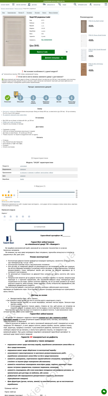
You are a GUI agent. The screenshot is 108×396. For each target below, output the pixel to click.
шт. (42, 25)
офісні (51, 172)
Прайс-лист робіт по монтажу (12, 122)
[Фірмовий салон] (85, 5)
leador (22, 179)
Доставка (37, 13)
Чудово (29, 220)
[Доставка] (38, 5)
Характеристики (12, 13)
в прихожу (31, 172)
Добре (23, 220)
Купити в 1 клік (42, 51)
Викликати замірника (9, 111)
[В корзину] (66, 52)
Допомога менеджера (54, 58)
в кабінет (37, 172)
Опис (3, 13)
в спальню (23, 172)
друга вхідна (44, 172)
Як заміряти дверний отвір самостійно (15, 115)
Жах (4, 220)
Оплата (44, 13)
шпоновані (23, 166)
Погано (11, 220)
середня (22, 176)
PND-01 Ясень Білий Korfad (97, 35)
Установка (29, 13)
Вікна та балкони (53, 13)
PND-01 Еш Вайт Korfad (96, 21)
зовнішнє (23, 169)
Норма (17, 220)
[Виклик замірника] (23, 5)
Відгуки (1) (21, 13)
